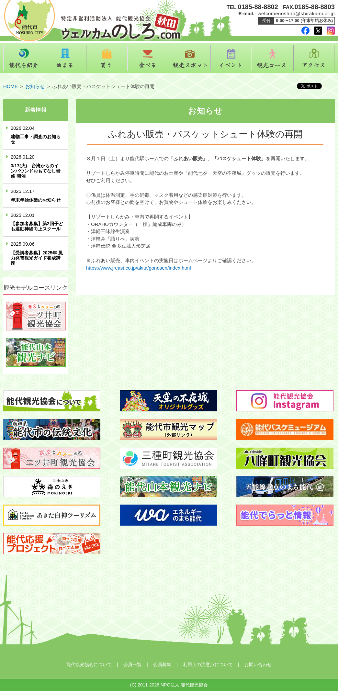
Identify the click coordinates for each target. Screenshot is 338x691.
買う (107, 58)
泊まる (65, 58)
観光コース (272, 58)
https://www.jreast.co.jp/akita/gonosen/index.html (138, 268)
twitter (318, 31)
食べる (148, 58)
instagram (331, 31)
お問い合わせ (258, 664)
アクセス (314, 58)
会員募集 (162, 664)
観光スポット (189, 58)
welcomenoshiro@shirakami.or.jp (296, 13)
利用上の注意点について (208, 664)
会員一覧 (132, 664)
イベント (231, 58)
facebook (305, 31)
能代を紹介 (24, 58)
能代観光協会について (89, 664)
